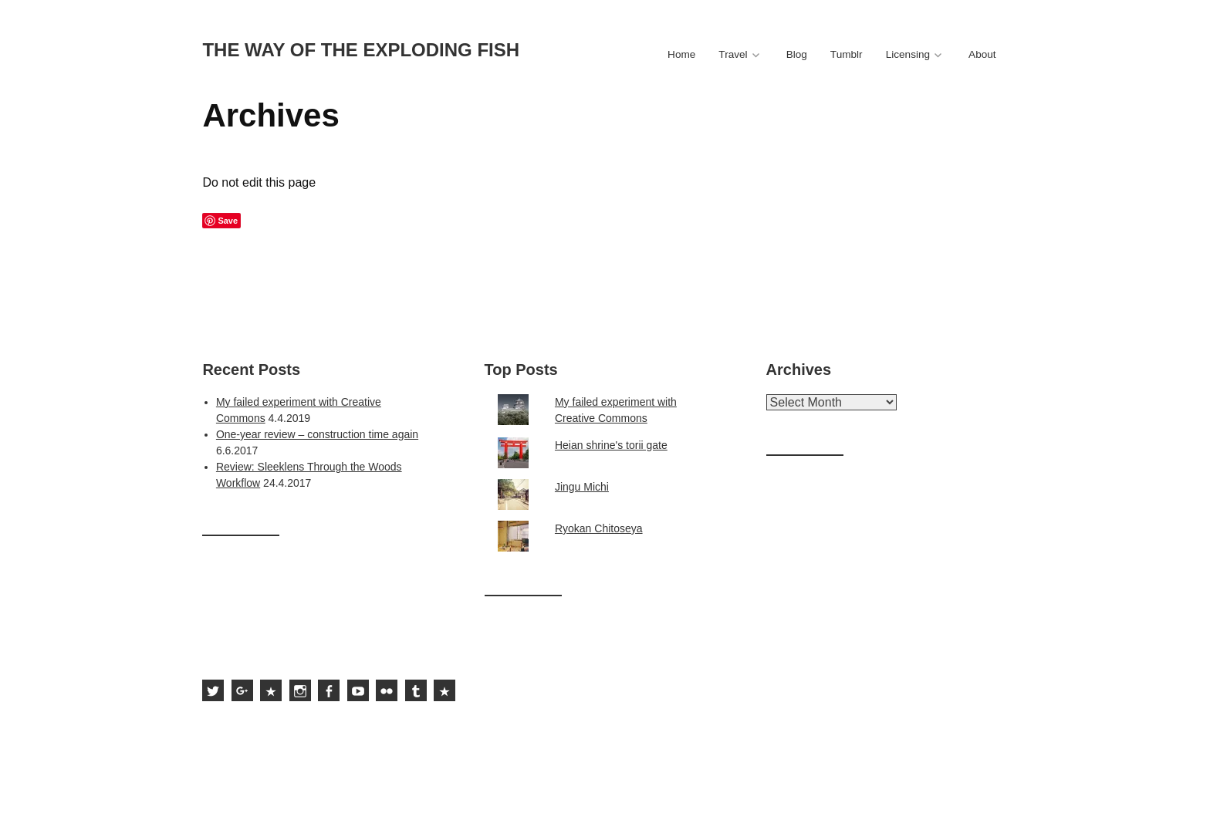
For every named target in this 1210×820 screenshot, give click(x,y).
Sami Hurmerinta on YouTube (358, 690)
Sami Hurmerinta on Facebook (329, 690)
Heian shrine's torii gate (611, 445)
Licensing (908, 54)
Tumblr (846, 54)
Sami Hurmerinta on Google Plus (242, 690)
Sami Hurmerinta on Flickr (386, 690)
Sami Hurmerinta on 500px (271, 690)
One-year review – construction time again (317, 434)
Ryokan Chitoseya (599, 528)
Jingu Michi (582, 487)
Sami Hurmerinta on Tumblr (416, 690)
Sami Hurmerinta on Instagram (300, 690)
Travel (732, 54)
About (982, 54)
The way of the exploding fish (360, 49)
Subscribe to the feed (444, 690)
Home (681, 54)
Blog (796, 54)
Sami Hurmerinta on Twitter (213, 690)
